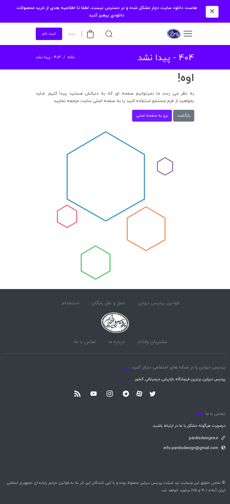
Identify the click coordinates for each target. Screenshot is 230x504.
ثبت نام (49, 34)
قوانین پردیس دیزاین (158, 303)
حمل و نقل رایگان (108, 303)
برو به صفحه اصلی (152, 115)
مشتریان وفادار (152, 342)
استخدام (70, 303)
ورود (71, 34)
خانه (71, 57)
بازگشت (183, 115)
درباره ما (116, 342)
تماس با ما (85, 342)
